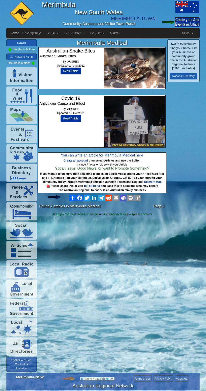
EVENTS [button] (97, 33)
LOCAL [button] (53, 33)
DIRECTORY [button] (74, 33)
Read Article (70, 71)
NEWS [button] (187, 33)
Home (14, 33)
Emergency (31, 33)
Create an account (76, 160)
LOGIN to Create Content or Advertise (21, 364)
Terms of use (142, 378)
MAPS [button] (115, 33)
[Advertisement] (102, 249)
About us (181, 378)
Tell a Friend (92, 185)
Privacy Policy (163, 378)
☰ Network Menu (21, 56)
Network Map (153, 181)
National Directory (183, 76)
